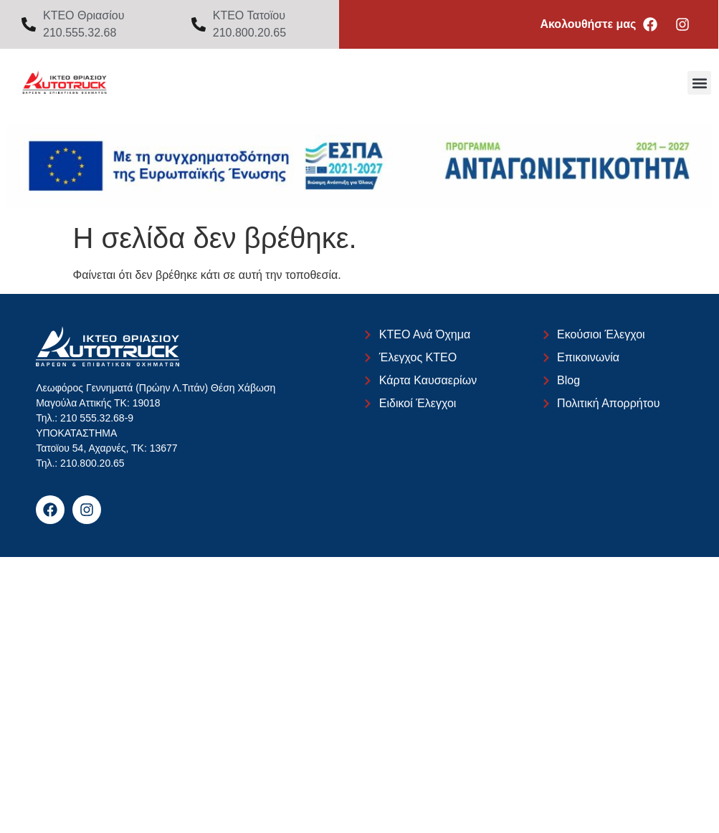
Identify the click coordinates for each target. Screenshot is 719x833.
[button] (699, 83)
